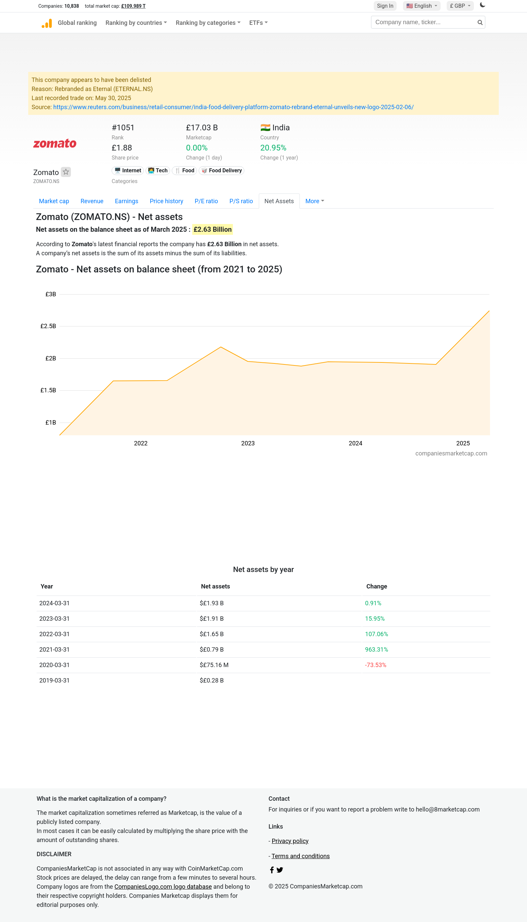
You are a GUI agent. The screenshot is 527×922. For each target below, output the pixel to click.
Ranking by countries (134, 22)
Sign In (385, 6)
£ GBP (458, 6)
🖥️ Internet (127, 170)
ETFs (256, 22)
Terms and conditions (301, 856)
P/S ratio (241, 201)
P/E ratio (206, 201)
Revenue (92, 201)
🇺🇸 (419, 6)
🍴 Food (184, 170)
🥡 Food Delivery (221, 170)
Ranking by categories (206, 22)
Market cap (54, 201)
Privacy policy (290, 840)
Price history (167, 201)
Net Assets (279, 201)
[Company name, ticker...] (428, 22)
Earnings (126, 201)
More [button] (312, 201)
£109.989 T (133, 6)
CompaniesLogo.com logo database (163, 886)
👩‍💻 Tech (158, 170)
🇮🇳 (275, 127)
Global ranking (77, 22)
